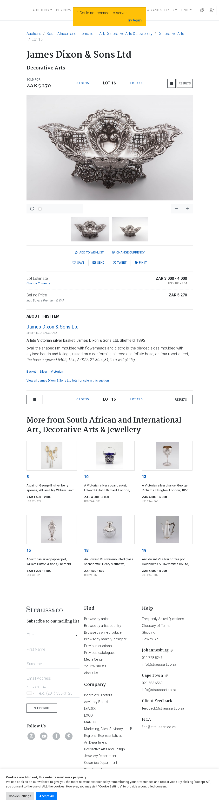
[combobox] (53, 633)
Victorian (57, 371)
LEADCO (90, 709)
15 (29, 550)
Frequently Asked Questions (163, 619)
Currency (128, 252)
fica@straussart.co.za (159, 727)
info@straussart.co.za (159, 664)
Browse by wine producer (103, 632)
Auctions (34, 33)
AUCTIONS (41, 10)
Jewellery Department (100, 756)
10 (86, 476)
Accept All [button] (46, 796)
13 (144, 476)
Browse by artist (96, 619)
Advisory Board (96, 702)
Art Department (95, 742)
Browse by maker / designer (105, 639)
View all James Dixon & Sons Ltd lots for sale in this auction (68, 380)
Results (185, 83)
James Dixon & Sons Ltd (53, 327)
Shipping (148, 632)
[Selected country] (31, 693)
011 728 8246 (152, 658)
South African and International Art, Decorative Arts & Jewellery (99, 33)
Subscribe (42, 708)
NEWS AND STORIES (158, 10)
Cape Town (152, 676)
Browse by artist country (102, 626)
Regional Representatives (103, 736)
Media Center (94, 659)
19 (144, 550)
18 (86, 550)
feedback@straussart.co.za (163, 708)
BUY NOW (63, 10)
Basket (31, 371)
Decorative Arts (171, 33)
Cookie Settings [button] (20, 796)
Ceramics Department (100, 763)
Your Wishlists (95, 666)
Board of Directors (98, 695)
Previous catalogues (99, 653)
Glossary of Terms (156, 626)
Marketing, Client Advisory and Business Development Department (133, 729)
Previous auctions (98, 646)
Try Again (134, 20)
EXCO (88, 715)
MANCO (90, 722)
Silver (43, 371)
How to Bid (150, 639)
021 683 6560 (152, 683)
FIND (184, 10)
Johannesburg (155, 650)
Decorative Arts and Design (104, 749)
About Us (91, 673)
